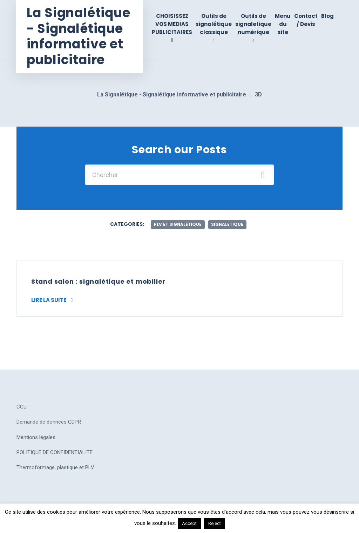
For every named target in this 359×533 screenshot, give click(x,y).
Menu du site (283, 24)
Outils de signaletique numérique (253, 24)
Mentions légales (35, 436)
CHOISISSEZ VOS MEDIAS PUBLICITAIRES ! (172, 28)
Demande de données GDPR (48, 421)
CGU (21, 406)
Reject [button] (214, 523)
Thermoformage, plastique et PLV (55, 467)
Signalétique (227, 223)
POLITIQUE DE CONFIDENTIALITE (54, 451)
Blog (327, 16)
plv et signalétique (177, 223)
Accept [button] (189, 523)
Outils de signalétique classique (214, 24)
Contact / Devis (306, 20)
